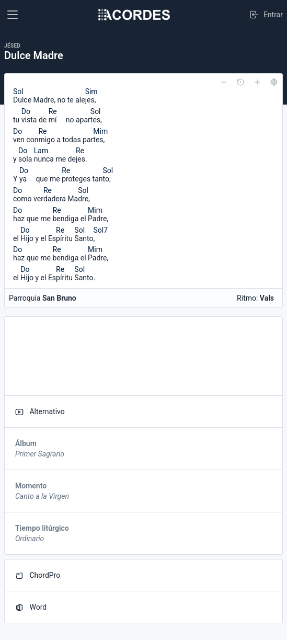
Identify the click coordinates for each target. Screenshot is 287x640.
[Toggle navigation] (12, 14)
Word (31, 607)
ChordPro (37, 575)
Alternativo (40, 411)
